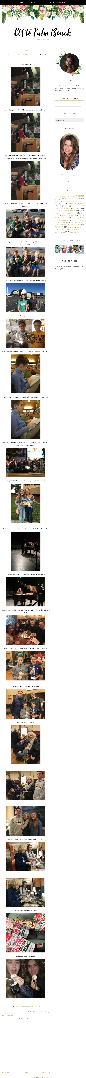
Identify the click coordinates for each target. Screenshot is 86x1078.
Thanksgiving (59, 229)
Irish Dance (64, 210)
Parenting (74, 220)
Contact (35, 2)
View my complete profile (69, 175)
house (56, 210)
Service (57, 224)
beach (56, 196)
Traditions (75, 229)
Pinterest (32, 1006)
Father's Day (73, 203)
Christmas (65, 198)
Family (58, 203)
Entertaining (66, 201)
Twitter (25, 1006)
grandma (57, 208)
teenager (79, 227)
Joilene (69, 172)
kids (80, 210)
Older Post (46, 1072)
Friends (81, 204)
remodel (74, 222)
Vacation (59, 232)
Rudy (80, 222)
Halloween (66, 208)
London (57, 213)
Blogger (73, 182)
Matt (72, 215)
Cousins (77, 198)
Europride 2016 (77, 201)
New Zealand (65, 220)
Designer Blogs (48, 1077)
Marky (14, 1013)
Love (63, 213)
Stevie (19, 1013)
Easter (57, 201)
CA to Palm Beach (43, 33)
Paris (58, 222)
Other (38, 1006)
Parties (65, 222)
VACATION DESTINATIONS (55, 2)
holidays (77, 208)
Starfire (71, 224)
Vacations (73, 232)
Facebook (19, 1006)
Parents (82, 220)
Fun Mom (66, 206)
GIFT (81, 206)
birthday (63, 196)
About (23, 2)
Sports (64, 224)
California (71, 196)
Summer (70, 227)
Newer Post (6, 1072)
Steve (78, 224)
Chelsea (9, 1013)
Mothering (75, 218)
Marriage (64, 215)
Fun (59, 206)
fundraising (74, 206)
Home (26, 1072)
